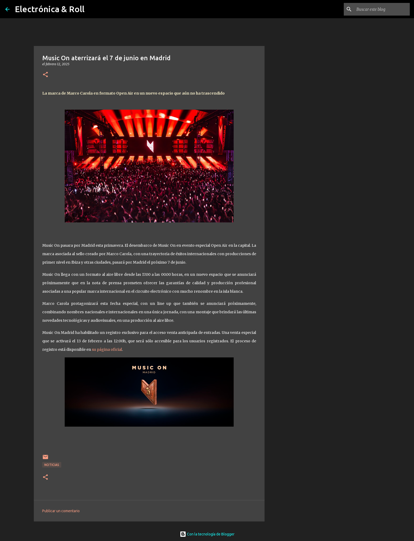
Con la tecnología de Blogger (207, 534)
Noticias (51, 465)
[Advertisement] (291, 228)
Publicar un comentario (61, 511)
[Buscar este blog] (382, 9)
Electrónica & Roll (49, 9)
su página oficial (107, 349)
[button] (45, 74)
